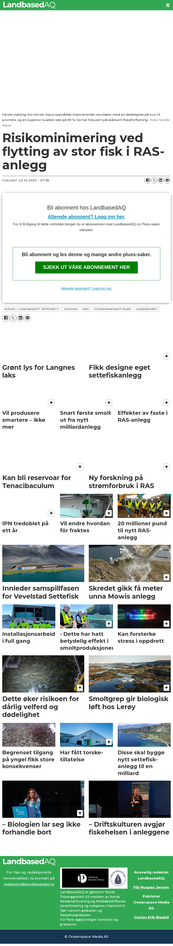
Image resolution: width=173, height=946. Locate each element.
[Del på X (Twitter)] (154, 180)
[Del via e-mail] (167, 180)
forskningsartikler (112, 309)
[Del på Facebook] (148, 180)
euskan (70, 309)
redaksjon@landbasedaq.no (28, 884)
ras (86, 309)
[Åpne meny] (168, 5)
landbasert (147, 309)
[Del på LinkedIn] (161, 180)
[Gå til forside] (29, 5)
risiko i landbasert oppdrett (32, 309)
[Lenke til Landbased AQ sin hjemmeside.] (86, 861)
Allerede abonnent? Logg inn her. (86, 216)
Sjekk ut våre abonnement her (86, 267)
